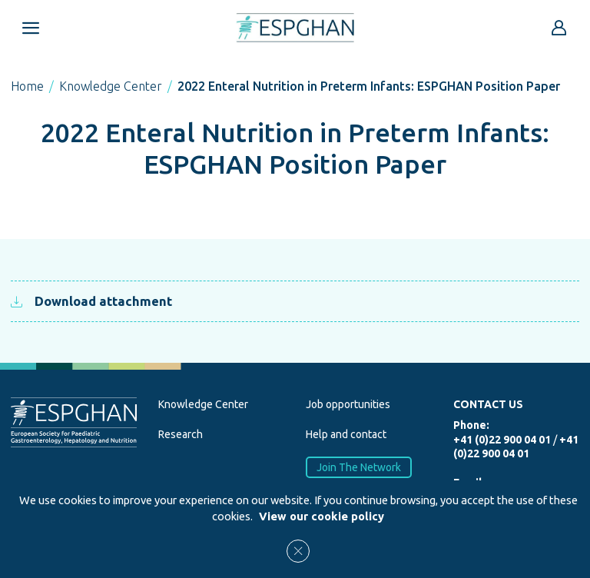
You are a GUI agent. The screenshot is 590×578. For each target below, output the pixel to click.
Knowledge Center (110, 86)
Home (27, 86)
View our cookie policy (321, 516)
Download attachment (91, 301)
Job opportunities (348, 404)
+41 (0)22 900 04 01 (502, 440)
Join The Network (359, 466)
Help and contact (346, 434)
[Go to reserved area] (559, 28)
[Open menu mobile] (31, 27)
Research (180, 434)
